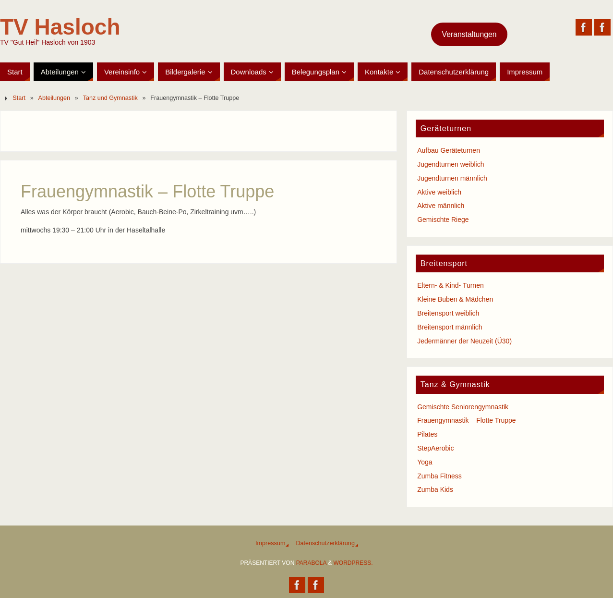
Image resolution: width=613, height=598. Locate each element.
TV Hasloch (60, 27)
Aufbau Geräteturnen (448, 150)
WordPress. (353, 563)
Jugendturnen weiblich (450, 164)
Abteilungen (54, 98)
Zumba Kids (435, 489)
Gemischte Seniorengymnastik (462, 407)
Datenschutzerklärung (325, 543)
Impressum (270, 543)
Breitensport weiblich (448, 313)
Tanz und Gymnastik (110, 98)
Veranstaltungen (469, 34)
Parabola (311, 563)
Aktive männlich (440, 205)
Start (18, 98)
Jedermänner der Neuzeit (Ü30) (464, 341)
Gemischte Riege (443, 219)
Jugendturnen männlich (452, 178)
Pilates (427, 434)
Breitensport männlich (449, 327)
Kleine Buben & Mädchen (455, 299)
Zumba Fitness (439, 476)
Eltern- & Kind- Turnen (450, 285)
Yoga (424, 462)
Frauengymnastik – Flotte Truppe (466, 420)
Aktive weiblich (439, 192)
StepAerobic (435, 448)
